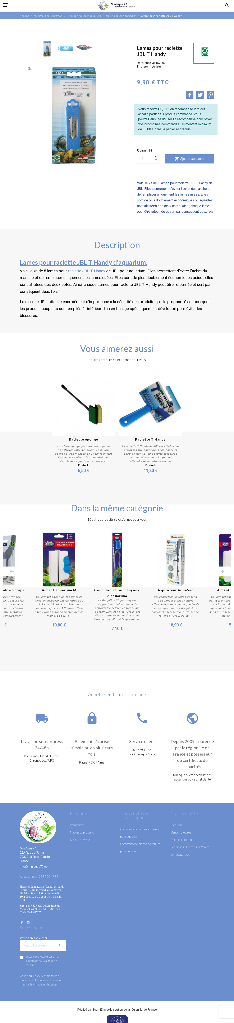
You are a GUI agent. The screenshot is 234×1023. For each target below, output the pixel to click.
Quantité (145, 150)
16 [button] (164, 661)
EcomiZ (98, 1009)
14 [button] (152, 661)
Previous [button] (11, 571)
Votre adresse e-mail (33, 938)
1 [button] (70, 661)
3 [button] (83, 661)
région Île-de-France (143, 1009)
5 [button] (95, 661)
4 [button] (89, 661)
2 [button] (76, 661)
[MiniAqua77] (117, 5)
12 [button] (139, 661)
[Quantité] (147, 158)
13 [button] (145, 661)
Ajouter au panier (189, 158)
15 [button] (158, 661)
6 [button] (101, 661)
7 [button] (108, 661)
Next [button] (222, 571)
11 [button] (133, 661)
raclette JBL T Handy (86, 270)
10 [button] (126, 661)
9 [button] (120, 661)
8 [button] (114, 661)
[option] (47, 49)
